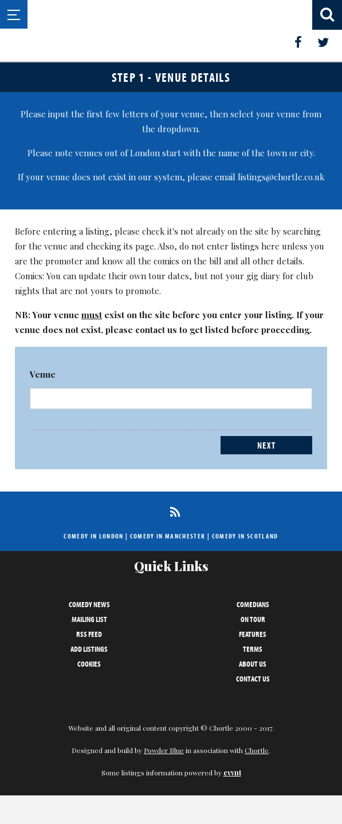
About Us (252, 664)
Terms (252, 649)
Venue (43, 374)
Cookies (89, 664)
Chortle (257, 750)
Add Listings (89, 649)
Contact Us (253, 679)
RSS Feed (89, 634)
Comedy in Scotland (245, 536)
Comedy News (89, 604)
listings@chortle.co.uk (281, 177)
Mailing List (89, 619)
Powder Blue (164, 750)
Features (252, 634)
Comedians (253, 604)
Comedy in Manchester (168, 536)
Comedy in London (93, 536)
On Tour (253, 619)
